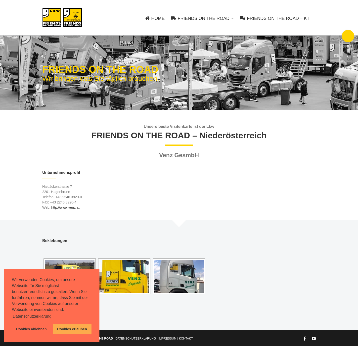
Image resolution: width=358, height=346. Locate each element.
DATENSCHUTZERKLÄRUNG (135, 338)
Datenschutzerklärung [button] (32, 316)
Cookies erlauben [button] (72, 329)
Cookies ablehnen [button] (31, 329)
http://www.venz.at (65, 207)
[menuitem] (158, 17)
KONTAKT (186, 338)
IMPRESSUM (167, 338)
